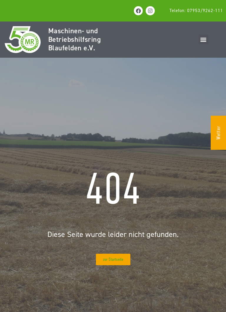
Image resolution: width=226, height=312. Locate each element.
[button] (203, 39)
